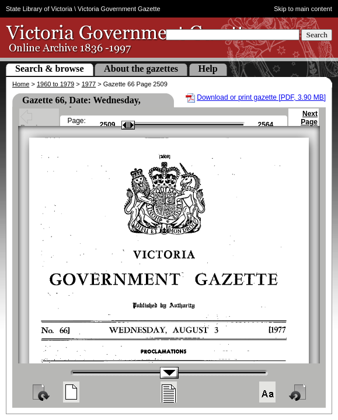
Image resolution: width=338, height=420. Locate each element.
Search (316, 34)
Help (208, 69)
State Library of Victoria (39, 8)
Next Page (309, 123)
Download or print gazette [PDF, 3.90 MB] (261, 97)
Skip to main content (303, 8)
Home (20, 84)
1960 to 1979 (55, 84)
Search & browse (49, 69)
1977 (89, 84)
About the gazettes (141, 69)
